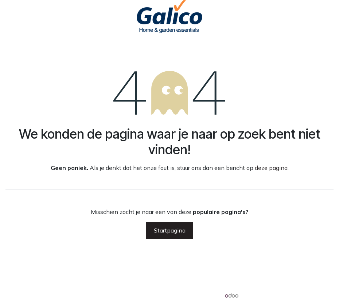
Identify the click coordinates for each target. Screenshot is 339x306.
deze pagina (271, 167)
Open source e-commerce (299, 295)
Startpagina (170, 230)
